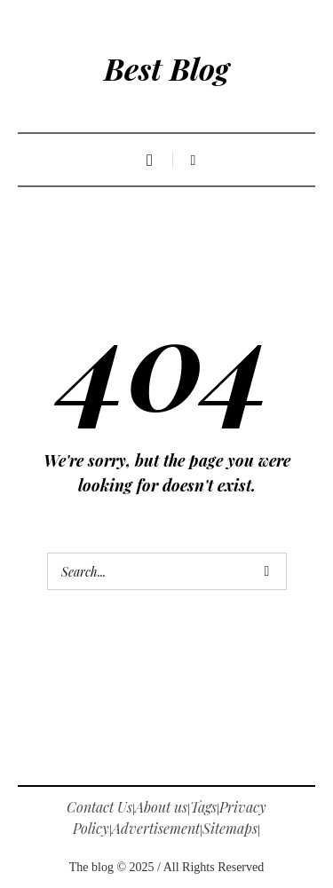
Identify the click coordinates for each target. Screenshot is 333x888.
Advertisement (156, 828)
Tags (203, 807)
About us (161, 807)
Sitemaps (230, 828)
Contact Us (99, 807)
